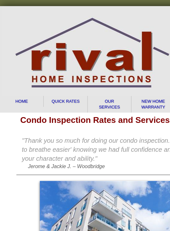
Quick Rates (65, 101)
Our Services (109, 104)
